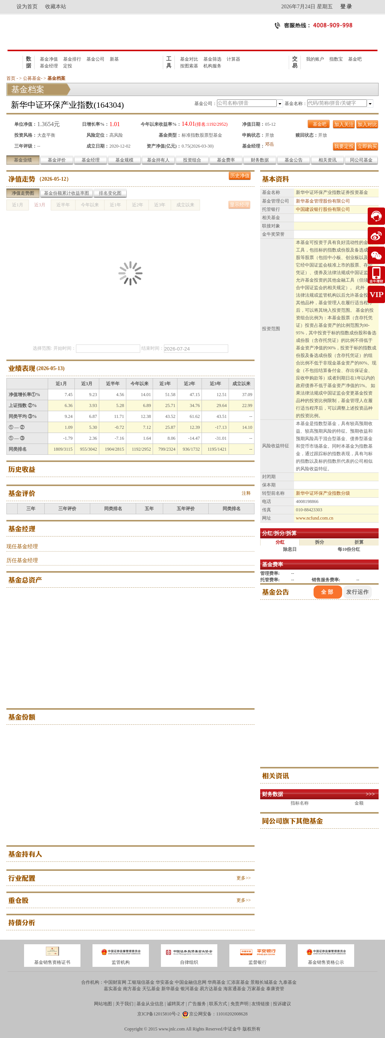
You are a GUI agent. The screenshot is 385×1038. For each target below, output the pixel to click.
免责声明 (239, 1003)
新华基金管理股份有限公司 (323, 201)
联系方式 (218, 1003)
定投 (67, 66)
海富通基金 (234, 988)
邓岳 (269, 144)
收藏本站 (55, 6)
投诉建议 (282, 1003)
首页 (10, 78)
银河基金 (189, 988)
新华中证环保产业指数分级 (323, 493)
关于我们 (124, 1003)
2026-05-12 (54, 179)
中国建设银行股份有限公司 (323, 209)
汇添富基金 (238, 982)
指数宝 (336, 59)
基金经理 (49, 66)
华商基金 (217, 982)
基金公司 (95, 59)
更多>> (243, 878)
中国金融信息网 (190, 982)
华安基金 (165, 982)
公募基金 (32, 78)
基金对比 (189, 59)
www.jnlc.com (172, 1029)
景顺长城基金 (263, 982)
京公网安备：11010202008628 (218, 1014)
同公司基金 (361, 160)
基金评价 (57, 160)
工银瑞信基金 (141, 982)
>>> (370, 794)
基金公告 (294, 160)
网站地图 (103, 1003)
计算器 (233, 59)
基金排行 (72, 59)
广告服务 (197, 1003)
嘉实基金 (113, 988)
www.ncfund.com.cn (314, 518)
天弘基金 (151, 988)
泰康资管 (275, 988)
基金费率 (226, 160)
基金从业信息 (150, 1003)
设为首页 (27, 6)
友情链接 (261, 1003)
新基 (114, 59)
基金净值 (49, 59)
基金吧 (355, 59)
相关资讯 (327, 160)
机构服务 (212, 66)
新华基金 (170, 988)
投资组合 (192, 160)
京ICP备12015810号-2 (158, 1014)
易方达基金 (211, 988)
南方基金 (132, 988)
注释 (246, 493)
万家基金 (256, 988)
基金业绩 (23, 160)
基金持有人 (158, 160)
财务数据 (260, 160)
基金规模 (124, 160)
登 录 (346, 6)
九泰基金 (288, 982)
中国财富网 (115, 982)
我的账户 (315, 59)
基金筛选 (212, 59)
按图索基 (189, 66)
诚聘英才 (176, 1003)
